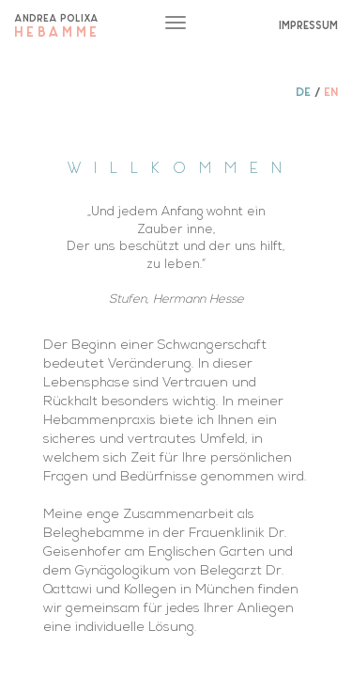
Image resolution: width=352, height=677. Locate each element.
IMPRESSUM (308, 24)
